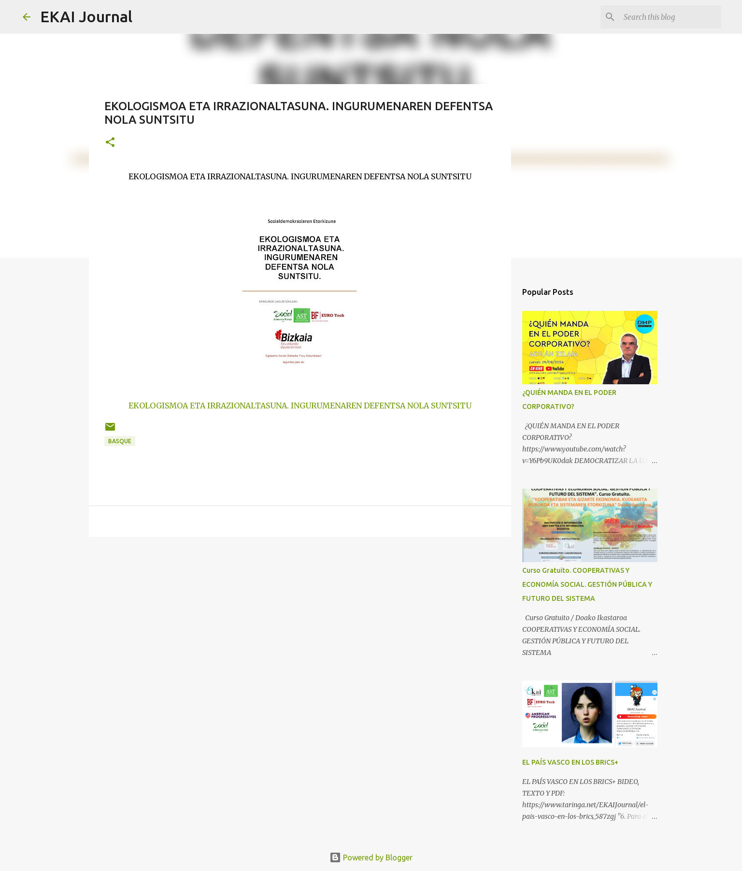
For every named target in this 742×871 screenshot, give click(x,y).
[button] (110, 142)
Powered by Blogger (371, 857)
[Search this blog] (670, 17)
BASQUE (119, 441)
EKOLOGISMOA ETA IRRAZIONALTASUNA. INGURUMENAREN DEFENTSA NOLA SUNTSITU (299, 405)
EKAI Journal (86, 16)
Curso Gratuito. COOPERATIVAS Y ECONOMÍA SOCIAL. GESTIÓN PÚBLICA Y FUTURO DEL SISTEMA (587, 584)
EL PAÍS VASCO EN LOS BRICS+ (570, 762)
